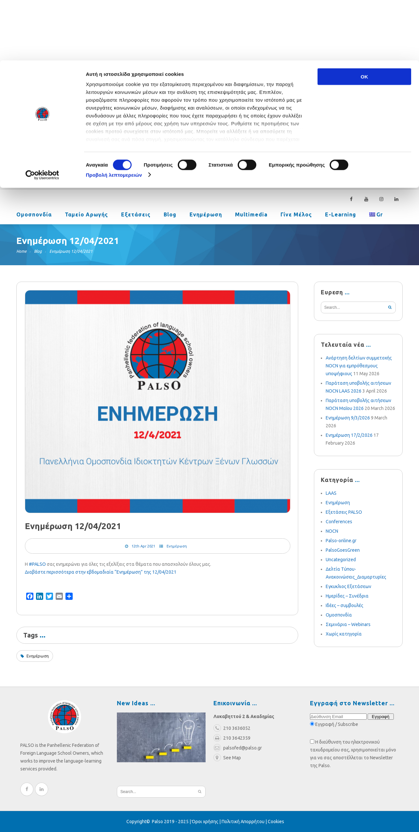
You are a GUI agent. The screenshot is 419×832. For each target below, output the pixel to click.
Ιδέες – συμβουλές (344, 605)
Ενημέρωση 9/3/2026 (348, 417)
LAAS (331, 493)
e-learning (340, 215)
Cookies (276, 821)
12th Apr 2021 (143, 546)
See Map (227, 757)
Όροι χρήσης (205, 821)
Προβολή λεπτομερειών (114, 114)
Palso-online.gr (341, 540)
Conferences (339, 521)
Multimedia (251, 215)
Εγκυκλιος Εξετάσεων (348, 586)
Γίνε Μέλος (296, 215)
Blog (170, 215)
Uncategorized (341, 559)
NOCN (332, 531)
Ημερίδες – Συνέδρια (347, 596)
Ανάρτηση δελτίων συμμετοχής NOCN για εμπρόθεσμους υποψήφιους (359, 365)
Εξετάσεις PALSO (344, 512)
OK (364, 16)
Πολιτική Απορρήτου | (245, 821)
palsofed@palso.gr (300, 146)
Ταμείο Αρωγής (86, 215)
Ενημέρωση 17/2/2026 (349, 435)
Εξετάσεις (136, 215)
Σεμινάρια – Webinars (348, 624)
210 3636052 (352, 146)
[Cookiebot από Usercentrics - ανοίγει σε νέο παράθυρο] (42, 115)
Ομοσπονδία (34, 215)
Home (21, 251)
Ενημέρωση (206, 215)
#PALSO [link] (37, 564)
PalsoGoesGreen (343, 550)
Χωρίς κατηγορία (344, 634)
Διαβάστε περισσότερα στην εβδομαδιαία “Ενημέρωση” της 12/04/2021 (100, 572)
